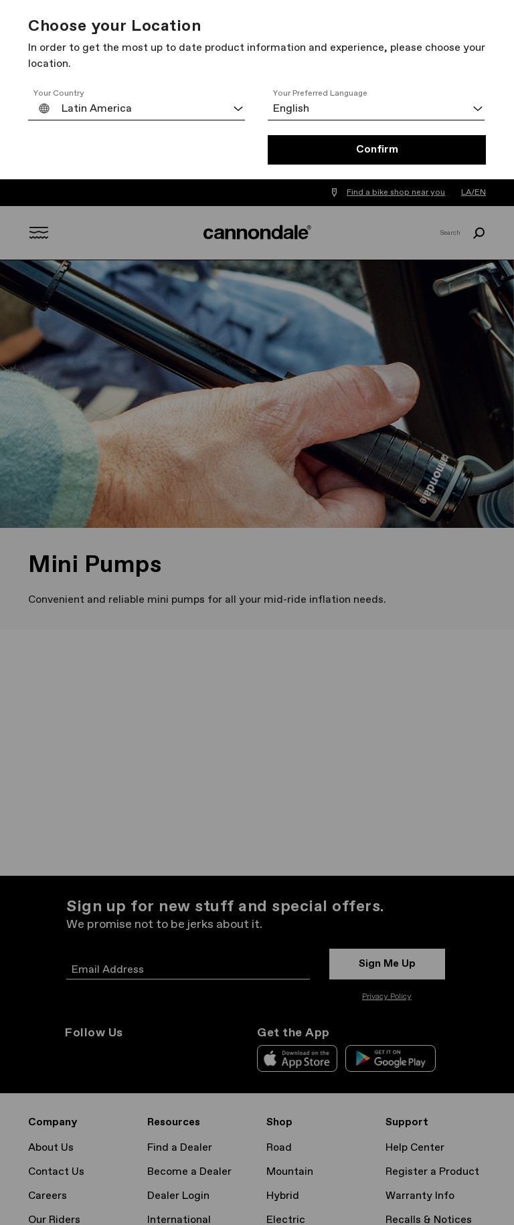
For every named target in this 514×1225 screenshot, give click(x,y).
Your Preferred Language (320, 93)
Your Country (58, 93)
